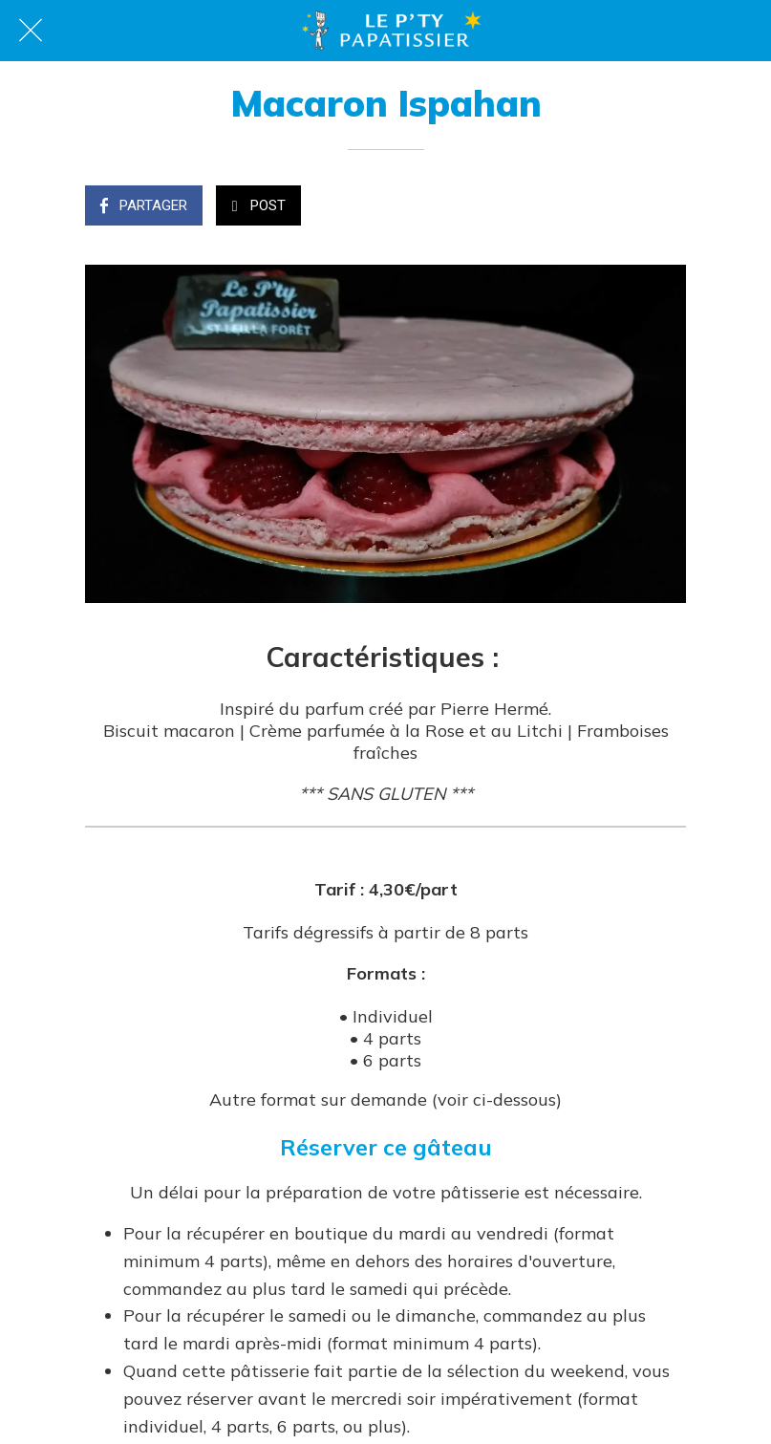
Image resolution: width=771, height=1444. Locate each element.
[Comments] (663, 207)
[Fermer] (30, 30)
